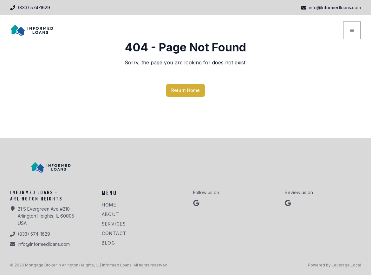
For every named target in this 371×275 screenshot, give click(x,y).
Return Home (185, 90)
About (111, 214)
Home (109, 204)
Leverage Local (346, 265)
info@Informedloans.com (44, 244)
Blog (108, 243)
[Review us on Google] (288, 203)
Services (114, 223)
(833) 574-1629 (34, 234)
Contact (114, 233)
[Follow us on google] (196, 203)
